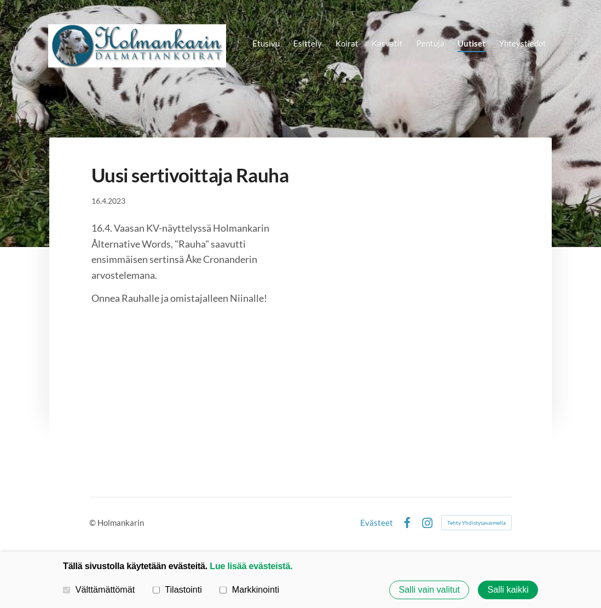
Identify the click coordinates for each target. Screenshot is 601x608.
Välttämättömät (99, 589)
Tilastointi (177, 589)
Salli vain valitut (429, 590)
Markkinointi (249, 589)
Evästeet (376, 523)
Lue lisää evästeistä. (251, 566)
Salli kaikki (507, 590)
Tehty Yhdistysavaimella (476, 522)
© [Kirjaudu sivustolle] (93, 522)
